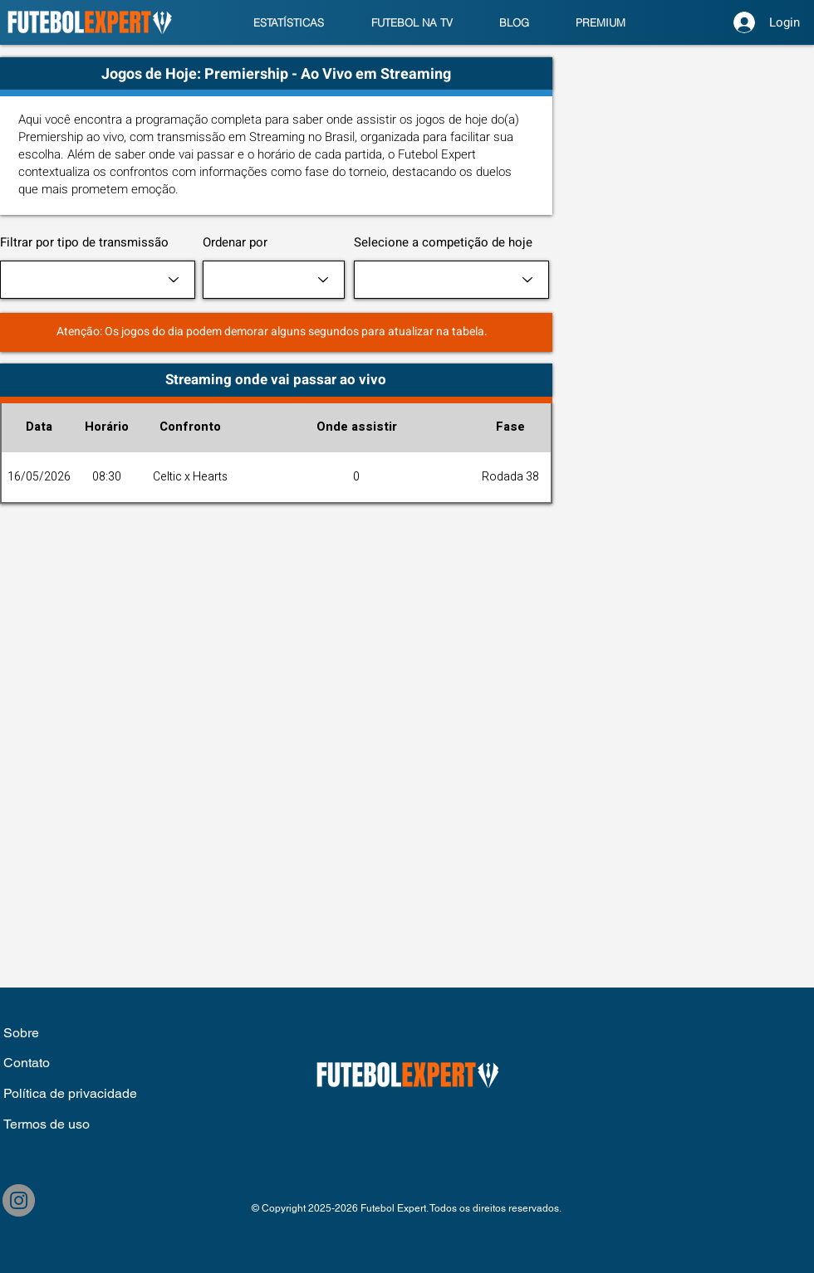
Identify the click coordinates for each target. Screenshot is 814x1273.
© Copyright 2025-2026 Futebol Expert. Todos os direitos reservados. (406, 1208)
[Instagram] (18, 1200)
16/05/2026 (39, 476)
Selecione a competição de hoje (443, 243)
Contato (26, 1063)
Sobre (22, 1033)
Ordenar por (235, 243)
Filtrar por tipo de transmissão (84, 243)
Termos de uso (46, 1124)
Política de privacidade (70, 1093)
